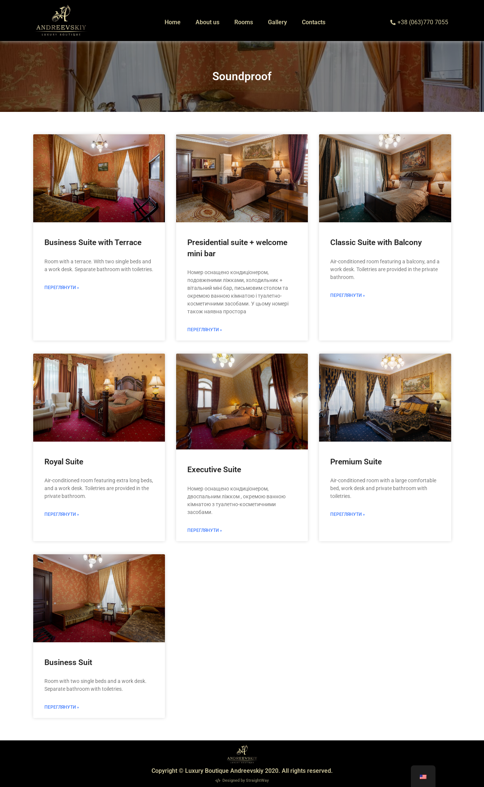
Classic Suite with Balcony (376, 242)
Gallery (277, 22)
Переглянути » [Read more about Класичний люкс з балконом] (347, 295)
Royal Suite (63, 461)
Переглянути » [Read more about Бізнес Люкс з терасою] (61, 287)
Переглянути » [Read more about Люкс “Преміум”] (347, 514)
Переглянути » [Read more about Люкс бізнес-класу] (61, 707)
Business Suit (68, 662)
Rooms (243, 22)
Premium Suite (356, 461)
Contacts (313, 22)
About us (207, 22)
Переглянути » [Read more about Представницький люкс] (204, 530)
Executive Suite (214, 469)
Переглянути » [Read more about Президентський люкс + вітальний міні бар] (204, 329)
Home (173, 22)
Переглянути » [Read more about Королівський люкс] (61, 514)
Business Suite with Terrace (92, 242)
